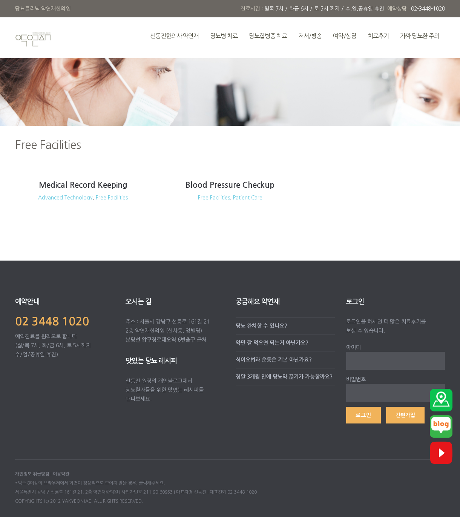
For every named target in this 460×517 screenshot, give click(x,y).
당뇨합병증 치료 (268, 36)
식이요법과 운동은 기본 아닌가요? (274, 359)
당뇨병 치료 (224, 36)
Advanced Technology (65, 197)
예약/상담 (344, 36)
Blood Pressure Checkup (230, 185)
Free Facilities (112, 197)
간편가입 (405, 415)
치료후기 (378, 36)
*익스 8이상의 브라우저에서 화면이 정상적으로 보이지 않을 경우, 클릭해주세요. (90, 483)
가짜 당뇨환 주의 (419, 36)
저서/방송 (310, 36)
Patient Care (247, 197)
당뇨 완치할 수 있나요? (261, 325)
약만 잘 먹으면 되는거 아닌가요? (272, 342)
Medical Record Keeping (83, 185)
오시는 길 (138, 301)
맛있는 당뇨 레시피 (151, 360)
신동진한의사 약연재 (174, 36)
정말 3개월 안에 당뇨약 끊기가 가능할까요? (284, 376)
